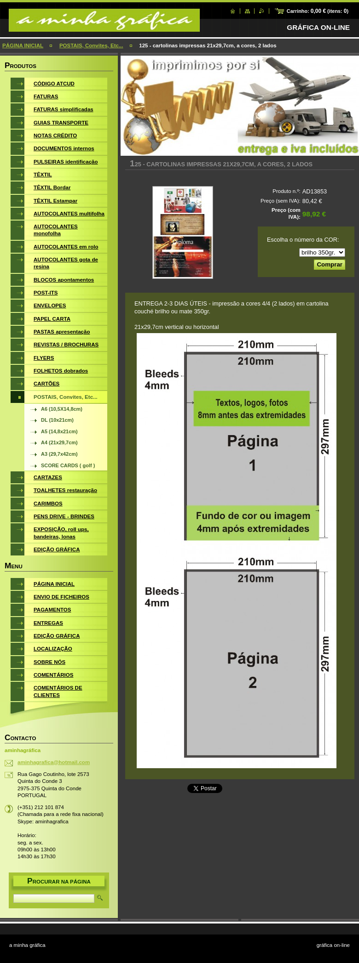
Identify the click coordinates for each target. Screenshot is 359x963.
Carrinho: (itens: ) (317, 11)
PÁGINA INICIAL (22, 45)
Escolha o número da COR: (303, 239)
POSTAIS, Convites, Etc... (91, 45)
